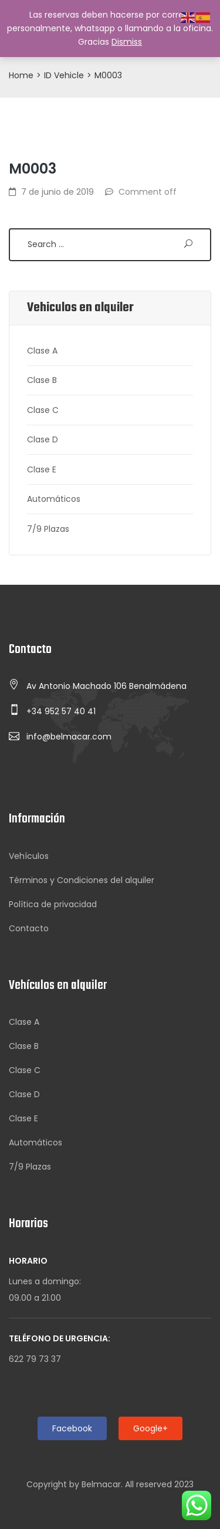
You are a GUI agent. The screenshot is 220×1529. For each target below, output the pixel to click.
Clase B (42, 380)
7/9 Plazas (48, 529)
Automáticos (53, 499)
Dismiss (126, 42)
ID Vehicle (64, 75)
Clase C (43, 410)
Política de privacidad (53, 904)
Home (21, 75)
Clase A (42, 351)
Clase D (42, 439)
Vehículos (29, 856)
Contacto (29, 928)
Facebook (72, 1428)
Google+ (150, 1428)
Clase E (41, 469)
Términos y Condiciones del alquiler (81, 880)
